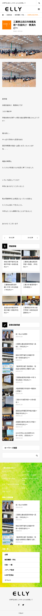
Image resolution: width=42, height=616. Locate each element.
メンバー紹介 (26, 471)
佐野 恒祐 (20, 31)
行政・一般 (8, 565)
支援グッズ (25, 488)
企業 (6, 554)
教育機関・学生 (10, 560)
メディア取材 (9, 570)
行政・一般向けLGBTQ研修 (10, 484)
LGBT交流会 (9, 575)
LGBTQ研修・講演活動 (29, 475)
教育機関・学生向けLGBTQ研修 (30, 479)
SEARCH (39, 3)
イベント (8, 580)
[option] (21, 47)
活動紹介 (25, 484)
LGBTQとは (6, 475)
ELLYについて (6, 471)
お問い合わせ (6, 491)
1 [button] (20, 55)
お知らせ (5, 488)
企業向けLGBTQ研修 (8, 478)
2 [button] (22, 55)
